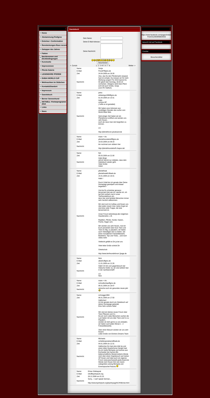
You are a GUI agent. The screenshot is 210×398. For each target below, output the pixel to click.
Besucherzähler (156, 57)
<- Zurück (73, 66)
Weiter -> (132, 66)
